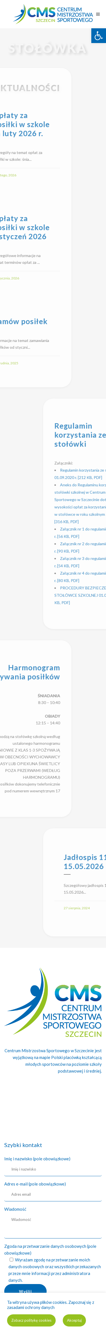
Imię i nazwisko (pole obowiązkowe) (37, 1158)
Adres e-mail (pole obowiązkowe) (35, 1183)
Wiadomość (15, 1209)
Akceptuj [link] (74, 1320)
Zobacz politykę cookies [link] (31, 1320)
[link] (98, 35)
